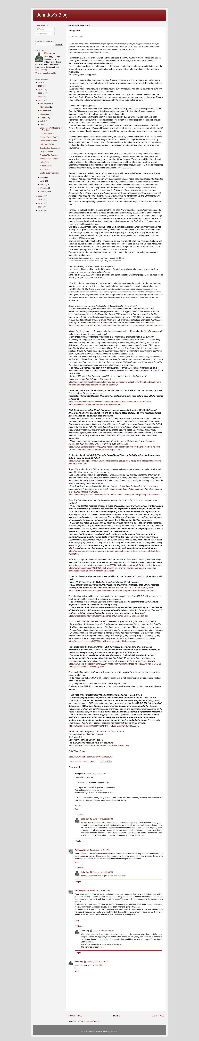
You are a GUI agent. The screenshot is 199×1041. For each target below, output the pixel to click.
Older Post (158, 1015)
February (44, 188)
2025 (40, 86)
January (43, 192)
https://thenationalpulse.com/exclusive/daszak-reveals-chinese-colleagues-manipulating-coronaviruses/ (114, 495)
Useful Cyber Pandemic (49, 173)
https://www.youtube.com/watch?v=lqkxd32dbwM (90, 757)
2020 (40, 196)
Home (116, 1015)
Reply (77, 809)
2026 (40, 82)
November (44, 107)
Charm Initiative (46, 152)
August (43, 118)
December (44, 103)
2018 (40, 203)
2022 (40, 97)
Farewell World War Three (50, 137)
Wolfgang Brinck (82, 850)
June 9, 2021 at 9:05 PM (103, 872)
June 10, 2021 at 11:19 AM (97, 962)
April (42, 181)
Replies (80, 814)
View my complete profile (45, 73)
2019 (40, 200)
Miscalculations (46, 166)
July (42, 121)
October (43, 110)
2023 (40, 93)
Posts (40, 29)
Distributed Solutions (48, 141)
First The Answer (47, 134)
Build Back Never (47, 144)
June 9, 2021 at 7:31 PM (96, 774)
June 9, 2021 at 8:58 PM (100, 850)
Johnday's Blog (52, 15)
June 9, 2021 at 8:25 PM (103, 819)
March (43, 184)
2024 (40, 89)
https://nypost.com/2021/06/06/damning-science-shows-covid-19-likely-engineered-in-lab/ (108, 616)
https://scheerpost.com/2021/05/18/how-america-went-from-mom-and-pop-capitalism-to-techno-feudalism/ (116, 325)
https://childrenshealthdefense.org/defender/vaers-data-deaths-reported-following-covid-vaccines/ (112, 590)
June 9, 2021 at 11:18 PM (100, 890)
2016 (40, 210)
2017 (40, 207)
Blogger (114, 1031)
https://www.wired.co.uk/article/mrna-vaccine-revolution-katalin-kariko (99, 746)
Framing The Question (49, 155)
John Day (85, 819)
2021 (40, 100)
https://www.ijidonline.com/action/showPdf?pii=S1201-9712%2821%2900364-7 (104, 726)
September (45, 114)
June (42, 125)
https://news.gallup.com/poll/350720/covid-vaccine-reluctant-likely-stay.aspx (102, 641)
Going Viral (44, 162)
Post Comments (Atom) (89, 1021)
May (42, 177)
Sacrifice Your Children (49, 159)
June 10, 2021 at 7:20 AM (103, 931)
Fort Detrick (44, 169)
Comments (42, 34)
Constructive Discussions (50, 148)
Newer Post (75, 1015)
